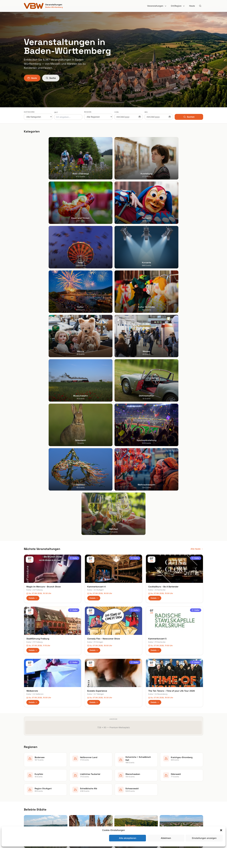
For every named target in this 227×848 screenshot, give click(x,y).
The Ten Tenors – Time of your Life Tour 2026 (171, 444)
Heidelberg (29, 780)
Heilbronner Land (124, 776)
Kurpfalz (120, 788)
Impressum (167, 780)
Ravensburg (161, 447)
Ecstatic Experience (97, 444)
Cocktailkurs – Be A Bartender (163, 340)
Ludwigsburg (30, 792)
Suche (51, 78)
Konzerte (74, 792)
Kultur (74, 311)
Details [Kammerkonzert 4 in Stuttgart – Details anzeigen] (94, 352)
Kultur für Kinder (77, 800)
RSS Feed (166, 788)
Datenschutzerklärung (172, 784)
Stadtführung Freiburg (37, 392)
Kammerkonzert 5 (157, 392)
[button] (221, 830)
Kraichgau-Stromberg (126, 784)
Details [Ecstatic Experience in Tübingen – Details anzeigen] (94, 456)
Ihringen (98, 395)
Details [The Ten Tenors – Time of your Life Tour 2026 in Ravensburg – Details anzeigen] (155, 456)
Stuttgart (99, 343)
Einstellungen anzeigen (204, 838)
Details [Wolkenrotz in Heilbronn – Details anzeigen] (33, 456)
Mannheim (29, 788)
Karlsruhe (160, 343)
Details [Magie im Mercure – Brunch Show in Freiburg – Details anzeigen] (33, 352)
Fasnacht (74, 784)
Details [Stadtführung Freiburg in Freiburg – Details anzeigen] (33, 404)
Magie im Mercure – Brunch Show (43, 340)
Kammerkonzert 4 (96, 340)
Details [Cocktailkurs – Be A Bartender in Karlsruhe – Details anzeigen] (155, 352)
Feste (72, 788)
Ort (56, 112)
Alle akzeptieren (127, 838)
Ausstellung (75, 776)
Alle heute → (197, 302)
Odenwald (121, 800)
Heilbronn (38, 447)
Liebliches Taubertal (125, 792)
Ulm (26, 800)
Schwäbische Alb (124, 809)
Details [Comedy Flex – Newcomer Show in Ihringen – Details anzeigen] (94, 404)
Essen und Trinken (78, 780)
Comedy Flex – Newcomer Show (103, 392)
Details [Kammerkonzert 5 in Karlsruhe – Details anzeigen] (155, 404)
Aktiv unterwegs (78, 772)
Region (87, 112)
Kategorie (29, 112)
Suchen (189, 117)
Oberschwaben (123, 796)
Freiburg (37, 343)
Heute (192, 6)
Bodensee (120, 772)
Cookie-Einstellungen (172, 792)
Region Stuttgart (124, 804)
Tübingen (99, 447)
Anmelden (138, 700)
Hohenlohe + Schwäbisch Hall (130, 780)
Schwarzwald (122, 813)
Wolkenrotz (32, 444)
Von (116, 112)
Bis (146, 112)
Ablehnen (166, 838)
